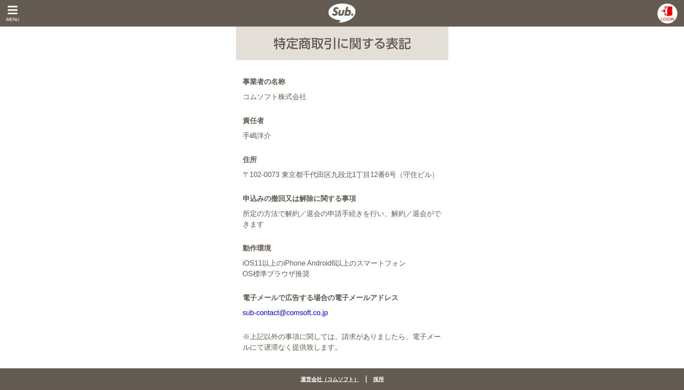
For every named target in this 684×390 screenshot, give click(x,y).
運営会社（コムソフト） (330, 379)
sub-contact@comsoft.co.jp (285, 313)
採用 (378, 379)
